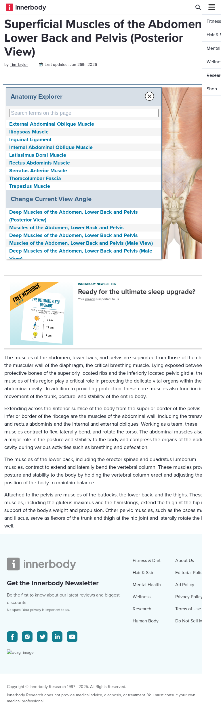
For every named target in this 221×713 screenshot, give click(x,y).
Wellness (141, 704)
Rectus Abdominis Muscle (39, 216)
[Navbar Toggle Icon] (209, 7)
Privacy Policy (189, 704)
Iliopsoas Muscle (29, 185)
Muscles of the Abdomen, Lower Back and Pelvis (66, 281)
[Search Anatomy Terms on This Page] (68, 167)
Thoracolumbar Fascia (35, 232)
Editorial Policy (190, 680)
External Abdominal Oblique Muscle (51, 178)
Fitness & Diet (147, 668)
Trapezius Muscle (29, 240)
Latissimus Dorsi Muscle (37, 209)
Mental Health (147, 692)
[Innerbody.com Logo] (26, 7)
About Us (184, 668)
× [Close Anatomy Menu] (118, 150)
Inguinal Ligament (30, 193)
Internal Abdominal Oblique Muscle (51, 201)
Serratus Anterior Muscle (38, 224)
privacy (90, 353)
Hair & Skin (144, 680)
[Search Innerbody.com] (198, 7)
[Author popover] (19, 118)
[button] (208, 146)
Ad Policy (184, 692)
